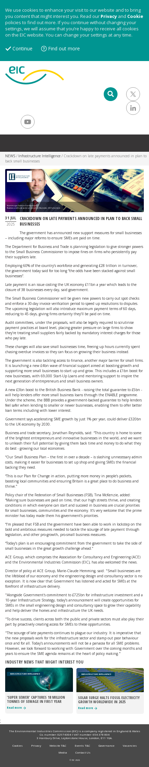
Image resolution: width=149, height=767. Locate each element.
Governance (106, 745)
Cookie (135, 16)
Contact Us (83, 752)
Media (62, 752)
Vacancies (130, 745)
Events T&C (82, 745)
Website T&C (57, 745)
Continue (22, 48)
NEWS (10, 155)
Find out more (64, 48)
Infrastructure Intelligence (39, 155)
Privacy (109, 16)
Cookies (17, 745)
